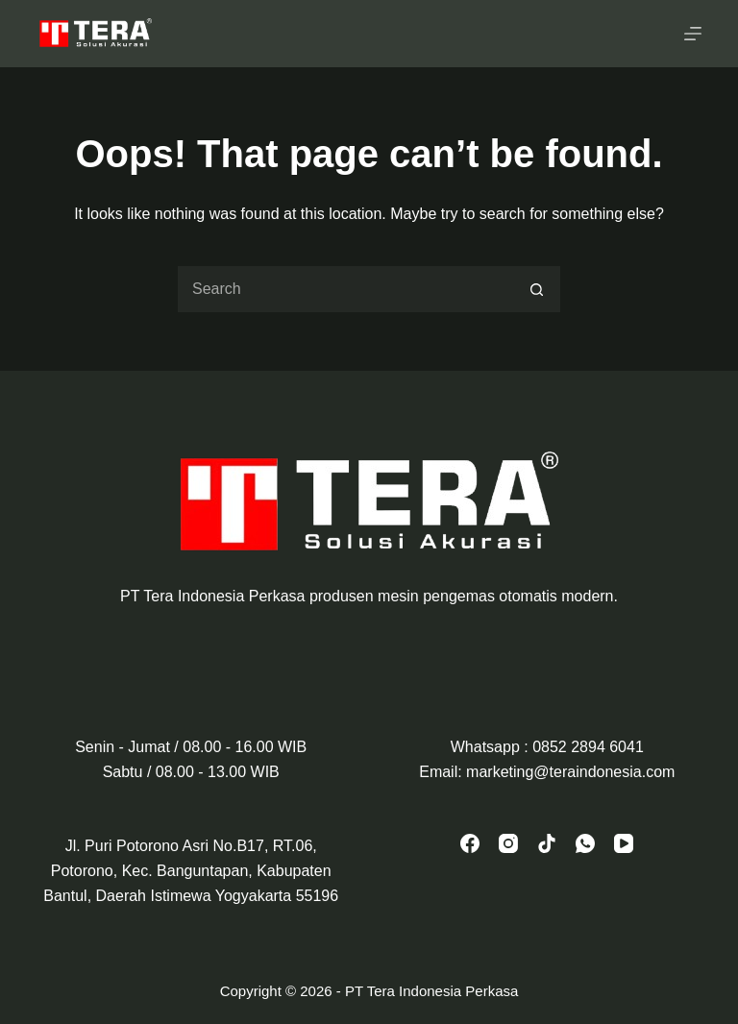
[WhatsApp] (585, 843)
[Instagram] (508, 843)
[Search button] (537, 289)
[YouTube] (623, 843)
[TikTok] (546, 843)
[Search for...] (345, 289)
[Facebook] (470, 843)
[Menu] (692, 33)
